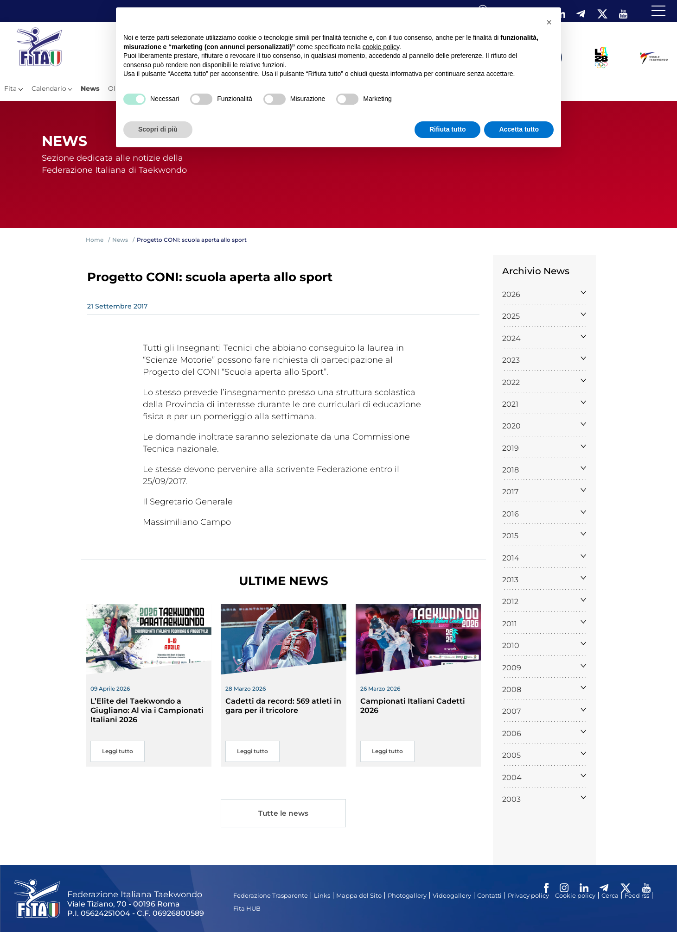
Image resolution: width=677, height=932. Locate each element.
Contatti (489, 895)
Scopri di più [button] (158, 129)
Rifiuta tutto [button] (447, 129)
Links (322, 895)
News (90, 88)
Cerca (610, 895)
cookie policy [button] (381, 46)
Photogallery (407, 895)
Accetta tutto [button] (519, 129)
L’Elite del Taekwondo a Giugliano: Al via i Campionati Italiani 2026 (147, 710)
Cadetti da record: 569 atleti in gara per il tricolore (283, 706)
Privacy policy (528, 895)
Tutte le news (283, 813)
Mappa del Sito (359, 895)
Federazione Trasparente (270, 895)
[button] (549, 22)
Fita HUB (247, 908)
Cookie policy (575, 895)
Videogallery (452, 895)
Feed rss (637, 895)
